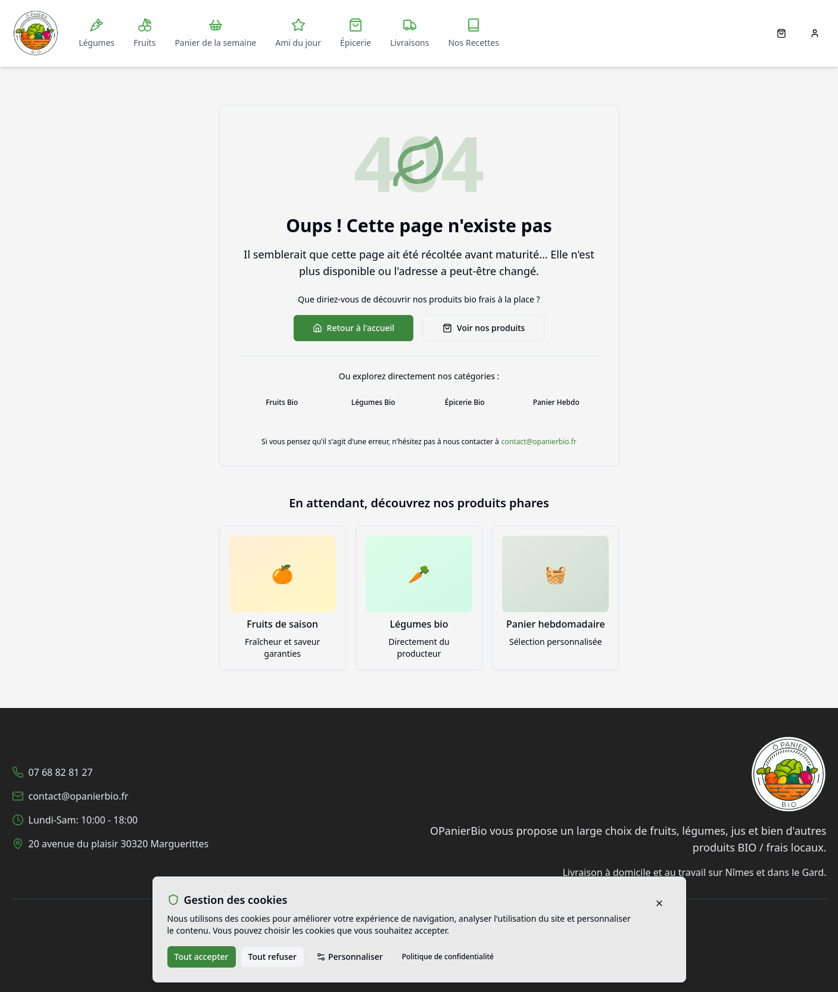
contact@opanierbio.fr (539, 441)
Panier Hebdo (556, 402)
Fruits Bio (282, 402)
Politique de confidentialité (448, 957)
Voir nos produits (484, 327)
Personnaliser (349, 956)
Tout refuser (272, 956)
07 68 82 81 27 (61, 772)
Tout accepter (202, 956)
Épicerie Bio (465, 402)
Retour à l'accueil (353, 327)
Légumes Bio (373, 402)
